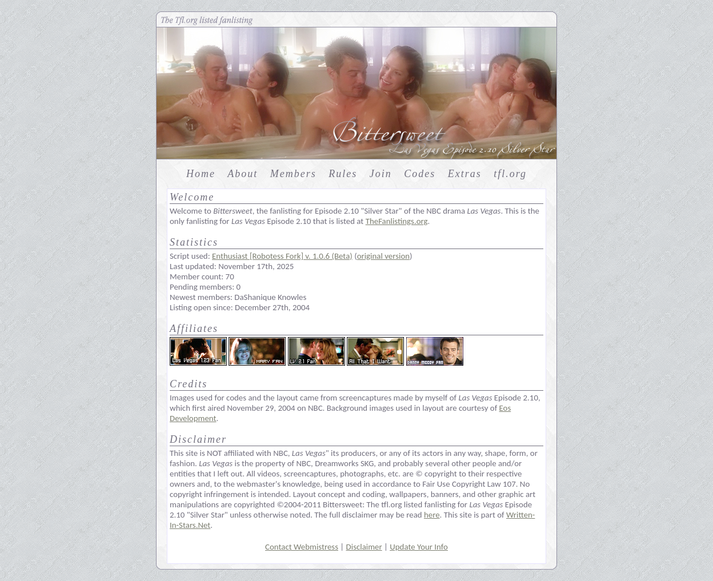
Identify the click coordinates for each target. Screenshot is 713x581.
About (242, 173)
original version (383, 256)
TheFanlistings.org (397, 221)
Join (381, 173)
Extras (465, 173)
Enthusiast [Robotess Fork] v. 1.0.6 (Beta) (282, 256)
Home (200, 173)
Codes (419, 173)
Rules (343, 173)
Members (293, 173)
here (432, 515)
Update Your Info (419, 547)
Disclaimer (364, 547)
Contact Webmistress (301, 547)
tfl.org (510, 173)
